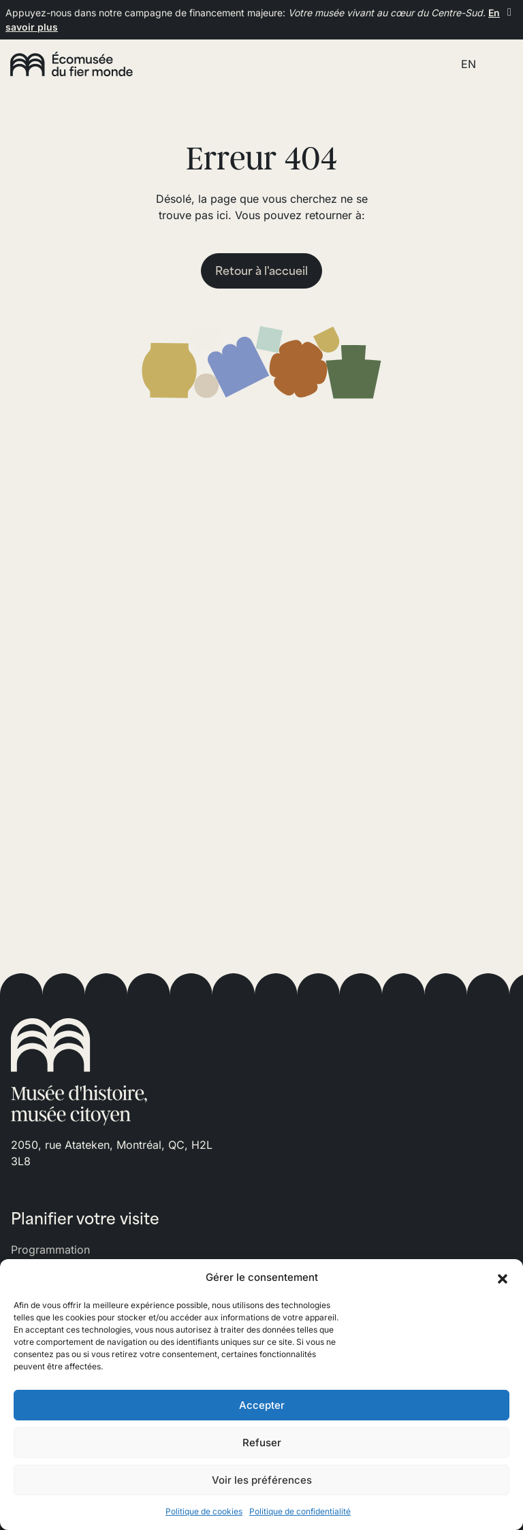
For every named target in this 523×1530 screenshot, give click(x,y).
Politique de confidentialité (300, 1511)
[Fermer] (509, 11)
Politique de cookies (203, 1511)
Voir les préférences (262, 1480)
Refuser (261, 1442)
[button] (502, 1277)
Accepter (262, 1405)
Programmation (50, 1249)
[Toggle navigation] (498, 64)
